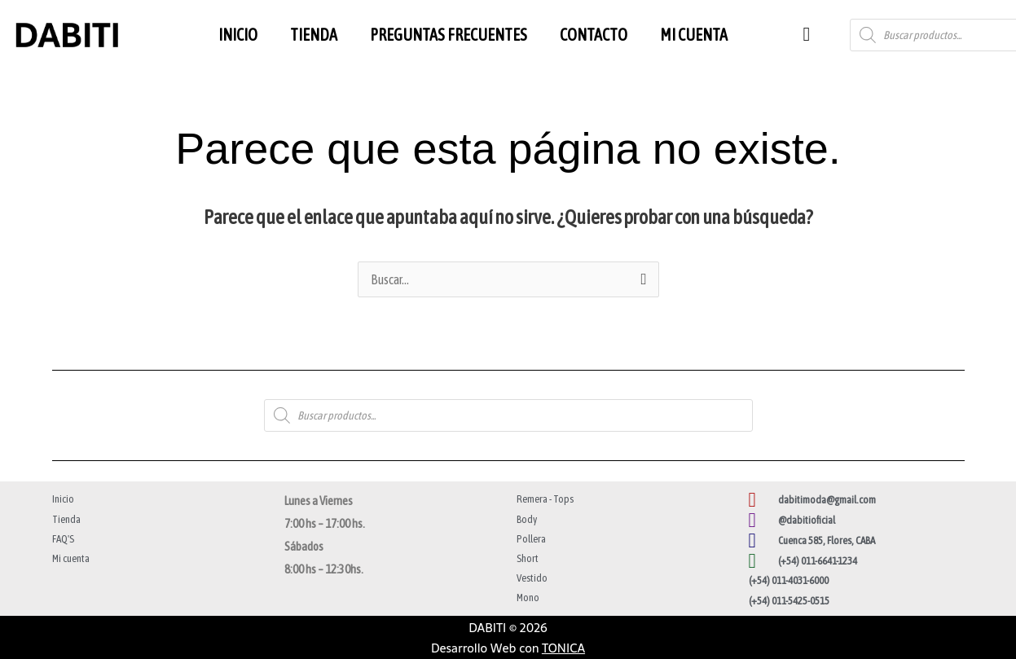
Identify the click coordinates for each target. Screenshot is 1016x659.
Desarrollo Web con (508, 648)
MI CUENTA (694, 34)
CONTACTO (593, 34)
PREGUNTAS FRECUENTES (448, 34)
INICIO (237, 34)
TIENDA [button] (313, 34)
